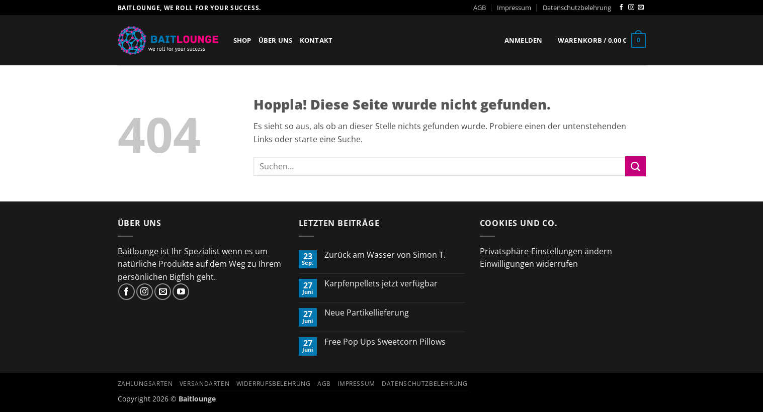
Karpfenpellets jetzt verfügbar (381, 283)
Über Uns (276, 40)
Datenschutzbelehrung (577, 7)
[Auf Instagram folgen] (631, 7)
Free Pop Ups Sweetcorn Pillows (385, 342)
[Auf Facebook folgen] (621, 7)
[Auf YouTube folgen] (181, 291)
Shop (242, 40)
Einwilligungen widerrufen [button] (529, 263)
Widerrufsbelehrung (273, 383)
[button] (523, 40)
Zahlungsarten (145, 383)
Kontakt (316, 40)
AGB (479, 7)
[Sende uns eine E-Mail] (641, 7)
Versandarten (204, 383)
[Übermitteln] (635, 166)
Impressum (514, 7)
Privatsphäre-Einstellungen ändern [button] (546, 251)
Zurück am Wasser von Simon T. (385, 255)
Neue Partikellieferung (366, 313)
